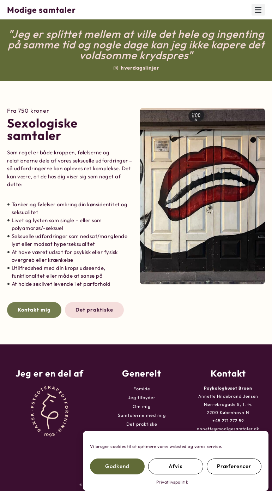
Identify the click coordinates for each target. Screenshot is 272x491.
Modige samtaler (41, 10)
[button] (258, 10)
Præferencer (234, 466)
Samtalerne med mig (141, 415)
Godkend (117, 466)
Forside (141, 388)
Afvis (175, 466)
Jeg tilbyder (141, 397)
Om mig (141, 406)
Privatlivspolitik (172, 482)
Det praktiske (142, 423)
